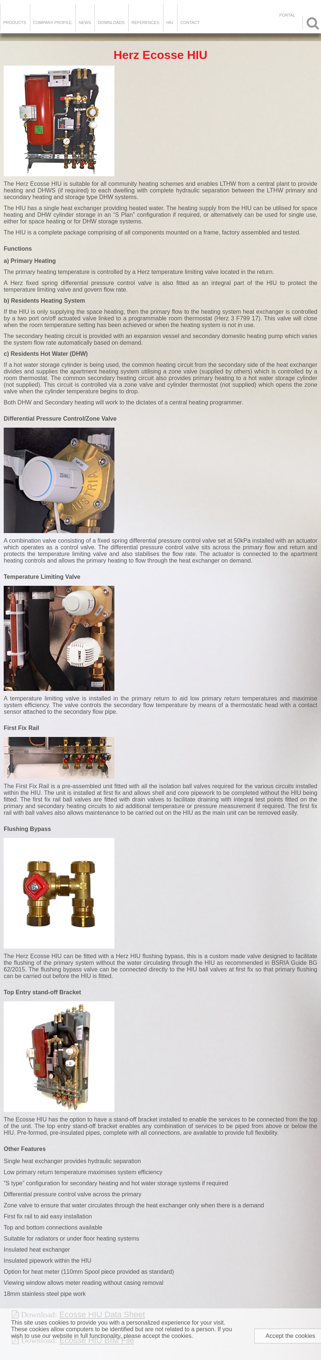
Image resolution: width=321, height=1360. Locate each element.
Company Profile (52, 22)
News (85, 22)
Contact (190, 22)
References (145, 22)
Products (14, 22)
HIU (169, 22)
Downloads (111, 22)
